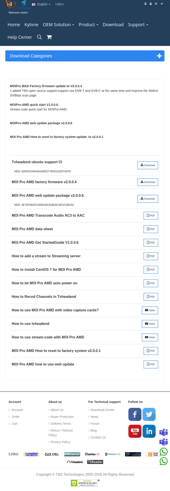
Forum (95, 423)
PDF (151, 215)
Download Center (102, 410)
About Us (57, 410)
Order (15, 416)
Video (150, 310)
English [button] (41, 4)
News (94, 416)
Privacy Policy (60, 442)
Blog (94, 430)
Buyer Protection (62, 416)
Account (17, 410)
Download (148, 165)
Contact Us (98, 437)
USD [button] (59, 4)
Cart (14, 423)
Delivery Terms (61, 423)
